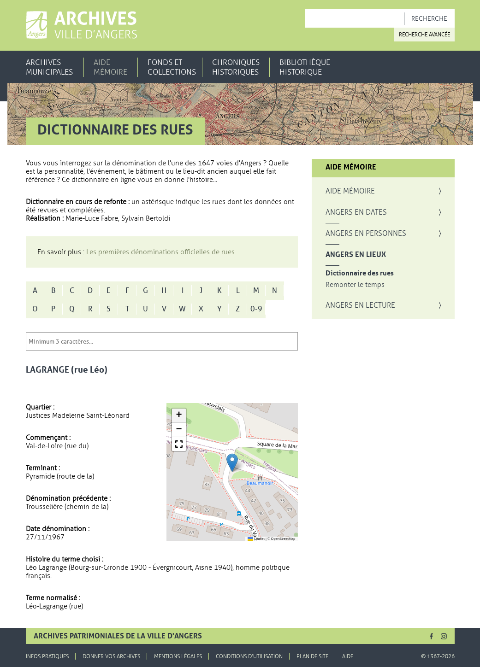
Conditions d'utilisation (249, 656)
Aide (347, 656)
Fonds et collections (172, 67)
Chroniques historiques (236, 67)
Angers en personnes (366, 233)
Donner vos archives (111, 656)
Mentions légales (178, 656)
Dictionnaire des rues (360, 273)
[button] (232, 462)
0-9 (256, 309)
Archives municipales (49, 67)
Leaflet (256, 539)
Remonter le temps (355, 284)
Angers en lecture (360, 305)
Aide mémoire (110, 67)
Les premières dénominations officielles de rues (160, 252)
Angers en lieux (356, 254)
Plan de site (312, 656)
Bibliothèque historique (304, 67)
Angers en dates (356, 212)
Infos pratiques (47, 656)
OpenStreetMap (283, 539)
